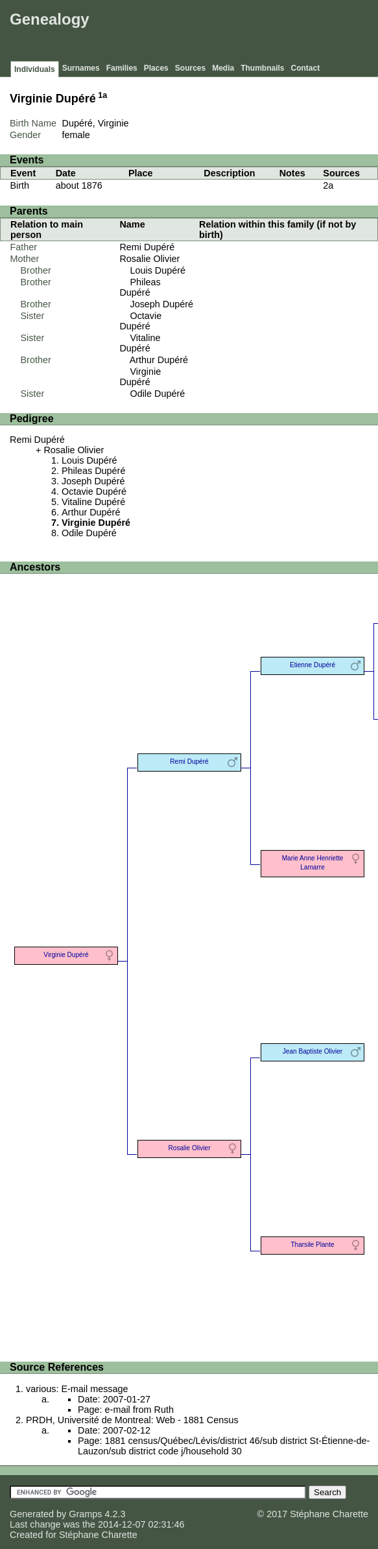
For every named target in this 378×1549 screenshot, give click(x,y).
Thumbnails (262, 68)
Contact (305, 68)
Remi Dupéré (146, 247)
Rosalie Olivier (149, 259)
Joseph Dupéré (161, 304)
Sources (190, 68)
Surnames (81, 68)
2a (328, 185)
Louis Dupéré (157, 270)
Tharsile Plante (312, 1244)
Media (223, 68)
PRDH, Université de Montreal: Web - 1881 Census (132, 1420)
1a (102, 95)
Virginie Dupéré (140, 376)
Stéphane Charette (98, 1535)
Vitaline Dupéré (139, 343)
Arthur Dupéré (159, 360)
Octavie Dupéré (140, 321)
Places (156, 68)
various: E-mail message (77, 1389)
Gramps (85, 1514)
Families (121, 68)
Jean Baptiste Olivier (312, 1051)
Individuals (34, 69)
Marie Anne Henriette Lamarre (313, 863)
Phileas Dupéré (139, 287)
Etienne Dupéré (312, 664)
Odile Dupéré (157, 393)
